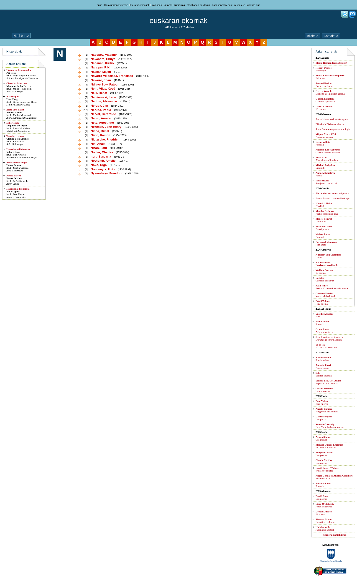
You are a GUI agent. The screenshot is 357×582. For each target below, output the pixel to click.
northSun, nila (101, 156)
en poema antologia (333, 129)
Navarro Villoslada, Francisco (112, 76)
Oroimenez (324, 438)
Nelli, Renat (99, 93)
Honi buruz (21, 36)
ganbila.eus (253, 5)
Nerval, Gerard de (103, 114)
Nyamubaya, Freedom (106, 173)
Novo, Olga (99, 165)
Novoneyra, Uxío (103, 169)
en (331, 62)
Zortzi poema (324, 228)
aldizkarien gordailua (198, 5)
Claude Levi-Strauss (17, 138)
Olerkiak (324, 204)
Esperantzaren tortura (328, 382)
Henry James (13, 165)
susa (99, 5)
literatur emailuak (140, 5)
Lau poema (324, 454)
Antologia (324, 69)
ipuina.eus (239, 5)
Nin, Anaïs (98, 144)
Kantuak (323, 235)
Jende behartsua (325, 505)
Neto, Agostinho (102, 122)
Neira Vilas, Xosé (103, 88)
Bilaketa (312, 36)
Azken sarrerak (326, 51)
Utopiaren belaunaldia (18, 70)
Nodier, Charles (102, 152)
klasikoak (156, 5)
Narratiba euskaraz (325, 520)
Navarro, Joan (101, 80)
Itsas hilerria (322, 402)
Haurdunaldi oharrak (18, 149)
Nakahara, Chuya (103, 59)
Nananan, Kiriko (102, 63)
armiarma (179, 5)
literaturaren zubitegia (116, 5)
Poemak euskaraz (326, 135)
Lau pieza (324, 418)
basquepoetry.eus (222, 5)
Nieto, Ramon (100, 135)
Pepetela (11, 72)
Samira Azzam (14, 112)
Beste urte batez (15, 109)
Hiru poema (323, 302)
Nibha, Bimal (100, 131)
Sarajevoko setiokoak (326, 182)
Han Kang (12, 99)
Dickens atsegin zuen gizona (330, 92)
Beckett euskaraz (324, 84)
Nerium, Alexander (104, 101)
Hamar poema (324, 389)
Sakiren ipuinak (324, 374)
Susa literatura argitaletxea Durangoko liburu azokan (329, 338)
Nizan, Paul (99, 148)
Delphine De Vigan (16, 125)
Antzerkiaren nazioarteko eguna (332, 119)
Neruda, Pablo (101, 110)
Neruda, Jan (99, 105)
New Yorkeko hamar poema (330, 425)
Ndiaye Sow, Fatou (104, 84)
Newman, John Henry (106, 126)
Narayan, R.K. (100, 67)
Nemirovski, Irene (103, 97)
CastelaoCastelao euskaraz (325, 279)
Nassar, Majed (101, 71)
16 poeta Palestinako (326, 346)
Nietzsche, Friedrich (105, 139)
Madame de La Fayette (19, 86)
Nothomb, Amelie (103, 160)
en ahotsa (330, 124)
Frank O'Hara (14, 178)
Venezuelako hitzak (326, 294)
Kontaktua (331, 36)
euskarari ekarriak (178, 20)
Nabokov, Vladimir (104, 54)
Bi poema (324, 513)
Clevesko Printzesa (16, 83)
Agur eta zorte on (324, 330)
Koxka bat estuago (16, 162)
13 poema (324, 271)
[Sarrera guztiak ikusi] (335, 534)
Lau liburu (324, 220)
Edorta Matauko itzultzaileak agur (333, 198)
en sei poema (332, 193)
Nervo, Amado (101, 118)
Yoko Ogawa (13, 152)
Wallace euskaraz (327, 469)
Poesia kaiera (13, 175)
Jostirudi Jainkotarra (329, 446)
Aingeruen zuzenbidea (327, 410)
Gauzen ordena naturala (328, 151)
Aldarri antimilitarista (327, 158)
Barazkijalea (13, 96)
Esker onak (12, 122)
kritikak (168, 5)
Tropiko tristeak (15, 136)
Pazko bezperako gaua (327, 212)
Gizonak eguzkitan (325, 100)
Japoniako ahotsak (325, 528)
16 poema (324, 107)
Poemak (323, 143)
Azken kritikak (16, 63)
